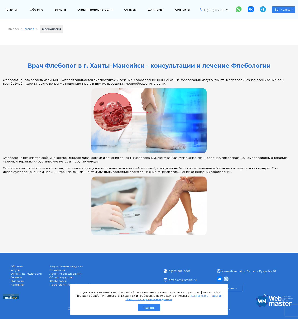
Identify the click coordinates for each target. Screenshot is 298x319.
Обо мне (36, 9)
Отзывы (130, 9)
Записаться (283, 9)
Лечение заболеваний (65, 273)
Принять (149, 307)
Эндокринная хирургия (66, 266)
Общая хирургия (61, 277)
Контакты (182, 9)
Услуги (60, 9)
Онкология (57, 270)
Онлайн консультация (95, 9)
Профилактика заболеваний (69, 284)
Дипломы (155, 9)
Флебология (58, 280)
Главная (12, 9)
